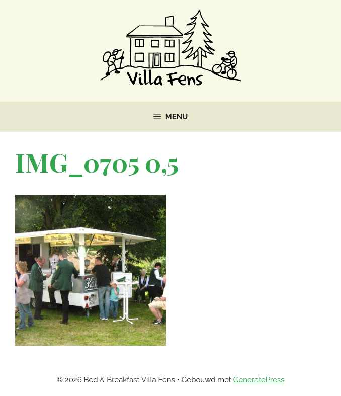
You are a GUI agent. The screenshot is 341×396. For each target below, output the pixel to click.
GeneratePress (259, 379)
